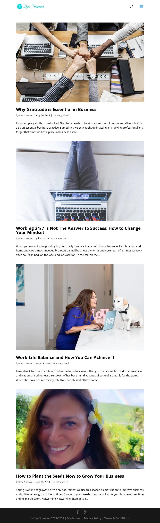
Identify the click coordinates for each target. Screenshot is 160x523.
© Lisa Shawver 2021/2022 (47, 518)
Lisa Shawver (26, 115)
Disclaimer (74, 518)
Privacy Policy (92, 518)
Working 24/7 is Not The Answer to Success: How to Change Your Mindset (78, 230)
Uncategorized (61, 115)
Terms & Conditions (117, 518)
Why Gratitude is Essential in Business (56, 109)
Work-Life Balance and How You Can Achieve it (65, 357)
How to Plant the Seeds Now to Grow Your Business (70, 476)
